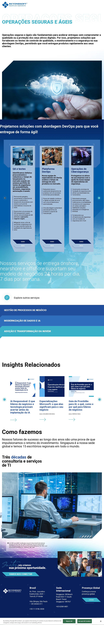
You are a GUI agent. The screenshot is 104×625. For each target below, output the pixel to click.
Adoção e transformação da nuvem (27, 331)
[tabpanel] (52, 505)
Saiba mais (23, 242)
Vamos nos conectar (20, 574)
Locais (91, 600)
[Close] (101, 622)
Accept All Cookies (84, 622)
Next (99, 198)
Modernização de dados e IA (22, 320)
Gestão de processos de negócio (25, 310)
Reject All (69, 622)
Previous (4, 399)
